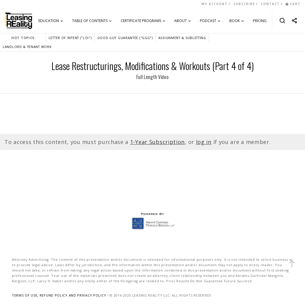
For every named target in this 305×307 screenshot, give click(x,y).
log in (203, 141)
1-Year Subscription (157, 141)
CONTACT (270, 4)
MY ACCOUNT (215, 4)
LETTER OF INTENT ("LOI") (70, 37)
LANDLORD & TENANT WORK (27, 46)
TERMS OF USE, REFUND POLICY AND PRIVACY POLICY (59, 295)
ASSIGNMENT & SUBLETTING (182, 37)
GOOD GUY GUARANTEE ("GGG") (125, 37)
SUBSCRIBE (244, 4)
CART (293, 4)
